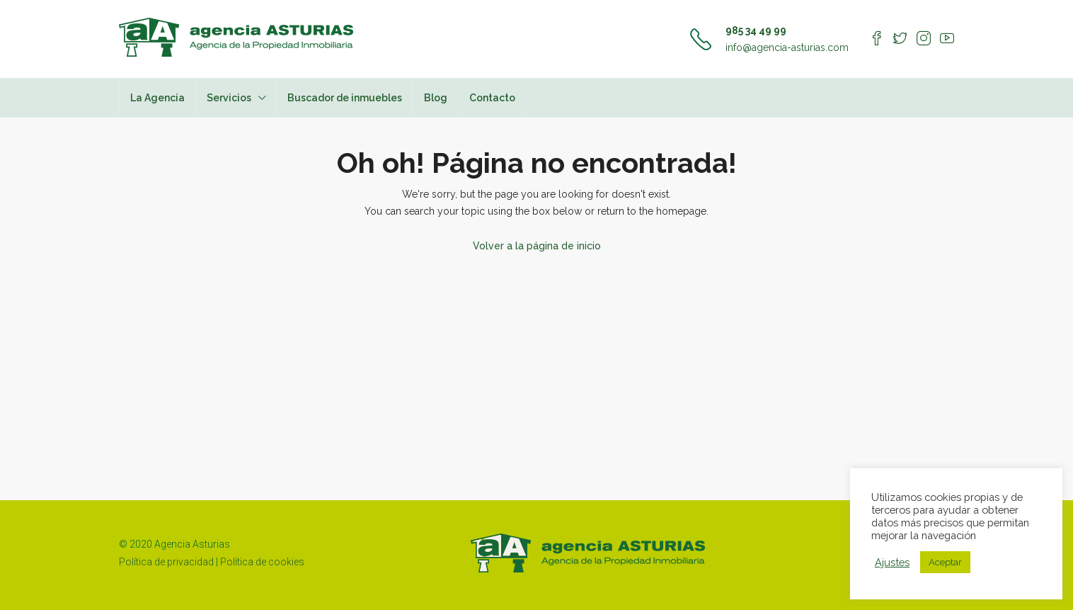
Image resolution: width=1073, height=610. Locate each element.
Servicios (229, 97)
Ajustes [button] (892, 562)
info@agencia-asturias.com (787, 47)
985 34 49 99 (755, 30)
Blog (435, 97)
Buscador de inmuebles (344, 97)
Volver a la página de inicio (537, 246)
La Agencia (157, 97)
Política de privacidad (166, 561)
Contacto (492, 97)
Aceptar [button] (945, 562)
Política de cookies (262, 561)
